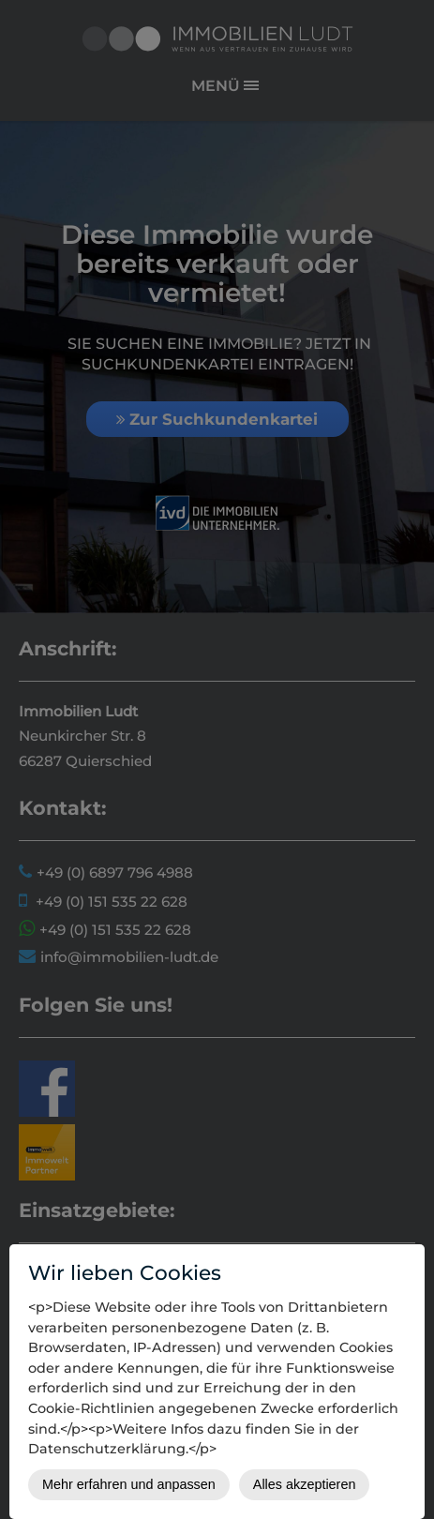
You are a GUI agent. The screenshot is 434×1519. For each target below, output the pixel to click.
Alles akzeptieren (304, 1484)
